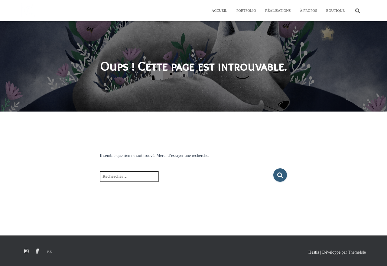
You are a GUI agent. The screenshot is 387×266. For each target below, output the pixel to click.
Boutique (335, 10)
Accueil (219, 10)
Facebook (37, 251)
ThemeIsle (357, 252)
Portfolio (246, 10)
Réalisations (278, 10)
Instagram (26, 251)
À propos (308, 10)
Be (49, 252)
